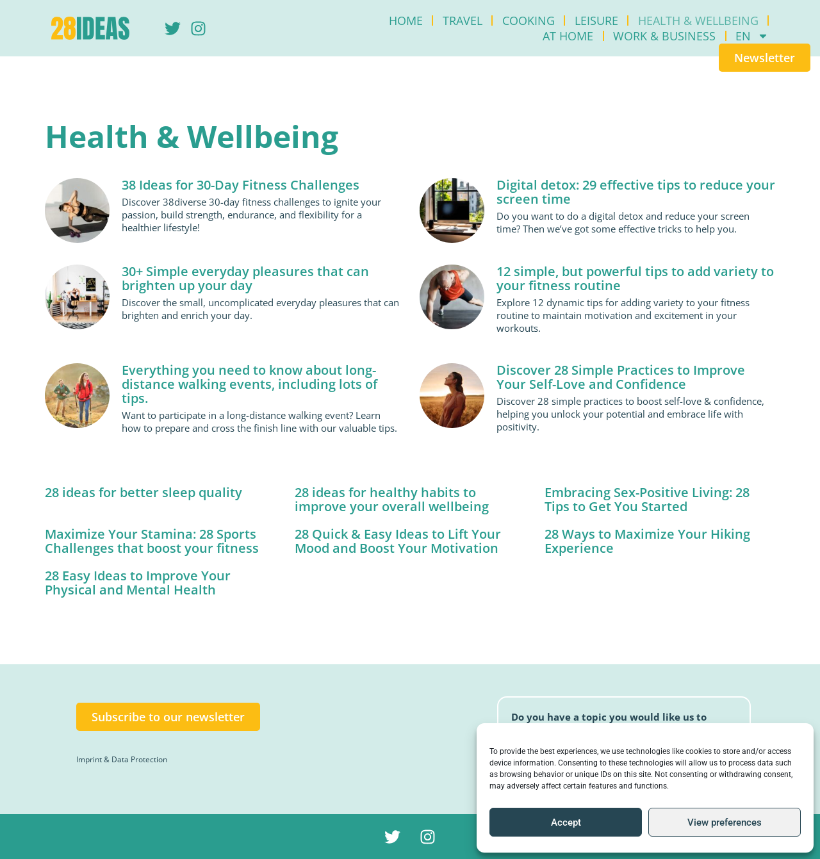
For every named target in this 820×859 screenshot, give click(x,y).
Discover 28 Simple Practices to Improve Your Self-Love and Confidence (620, 377)
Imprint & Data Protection (121, 759)
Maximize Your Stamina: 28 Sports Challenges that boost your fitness (152, 541)
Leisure (596, 20)
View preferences (724, 822)
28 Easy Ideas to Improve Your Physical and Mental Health (138, 582)
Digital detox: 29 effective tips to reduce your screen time (635, 192)
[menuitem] (752, 36)
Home (406, 20)
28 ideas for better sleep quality (143, 492)
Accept (566, 822)
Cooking (528, 20)
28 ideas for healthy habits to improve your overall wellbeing (392, 499)
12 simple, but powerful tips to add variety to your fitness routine (635, 278)
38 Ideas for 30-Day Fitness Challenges (240, 184)
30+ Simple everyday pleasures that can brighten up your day (245, 278)
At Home (568, 36)
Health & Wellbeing (698, 20)
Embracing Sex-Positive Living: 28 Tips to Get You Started (647, 499)
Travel (462, 20)
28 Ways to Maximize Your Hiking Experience (647, 541)
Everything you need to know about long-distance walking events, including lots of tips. (249, 384)
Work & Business (664, 36)
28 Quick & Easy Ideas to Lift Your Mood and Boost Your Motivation (398, 541)
